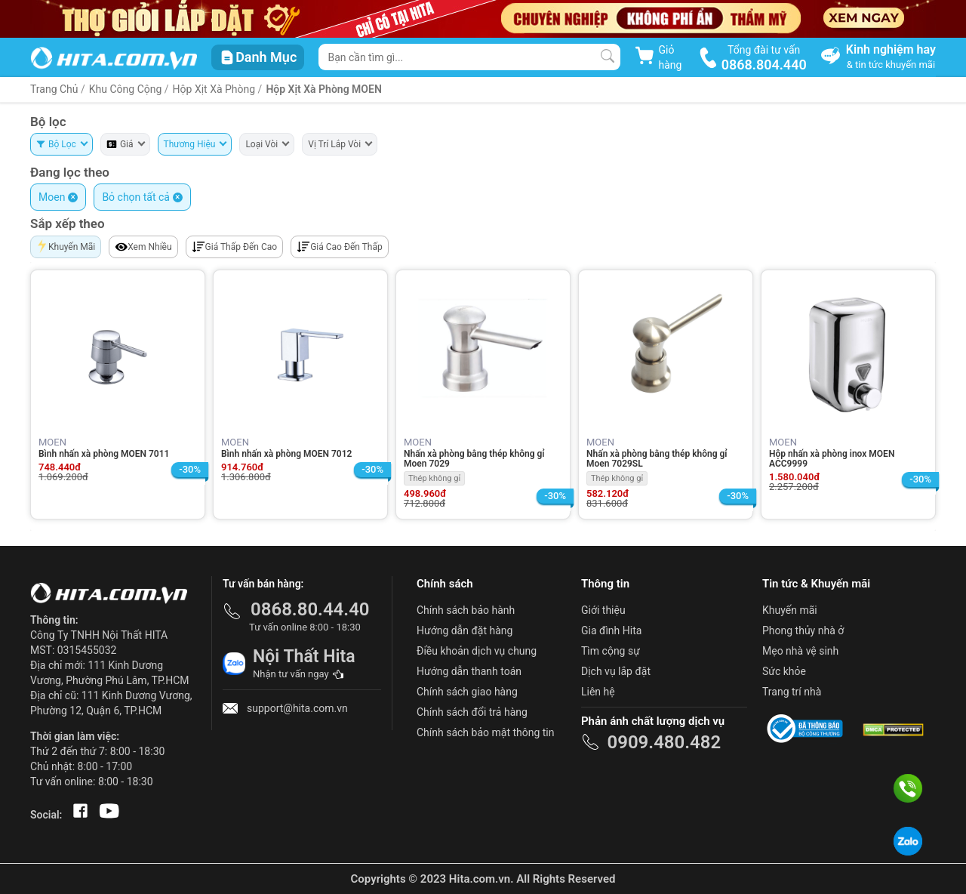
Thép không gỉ (434, 478)
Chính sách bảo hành (466, 610)
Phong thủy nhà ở (803, 630)
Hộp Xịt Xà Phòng (215, 89)
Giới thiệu (603, 610)
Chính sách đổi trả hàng (472, 712)
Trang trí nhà (791, 692)
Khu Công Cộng (125, 89)
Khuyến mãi (789, 610)
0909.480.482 (664, 742)
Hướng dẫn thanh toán (469, 671)
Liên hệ (598, 692)
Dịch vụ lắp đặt (616, 671)
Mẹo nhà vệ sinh (800, 651)
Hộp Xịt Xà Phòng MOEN (323, 89)
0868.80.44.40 (310, 609)
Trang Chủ (54, 89)
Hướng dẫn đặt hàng (464, 630)
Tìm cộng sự (610, 651)
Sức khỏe (784, 671)
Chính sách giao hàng (467, 692)
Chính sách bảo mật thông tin (486, 732)
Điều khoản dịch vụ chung (477, 651)
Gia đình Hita (611, 630)
